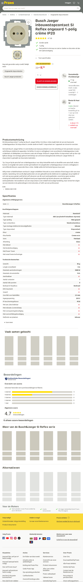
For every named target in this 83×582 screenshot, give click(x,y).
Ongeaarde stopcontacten (13, 71)
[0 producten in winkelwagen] (78, 3)
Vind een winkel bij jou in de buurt (68, 521)
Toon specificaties (43, 58)
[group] (14, 521)
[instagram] (11, 538)
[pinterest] (15, 538)
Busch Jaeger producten (13, 77)
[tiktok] (19, 538)
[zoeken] (78, 8)
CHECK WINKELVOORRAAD (46, 87)
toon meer (8, 322)
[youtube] (7, 538)
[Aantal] (38, 75)
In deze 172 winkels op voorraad (73, 125)
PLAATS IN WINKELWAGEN (47, 81)
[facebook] (4, 538)
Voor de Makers (10, 506)
